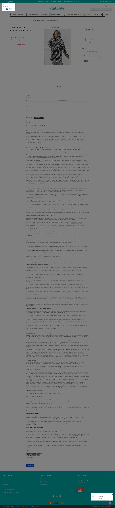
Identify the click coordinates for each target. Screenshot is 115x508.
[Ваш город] (112, 494)
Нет (10, 8)
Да (7, 8)
